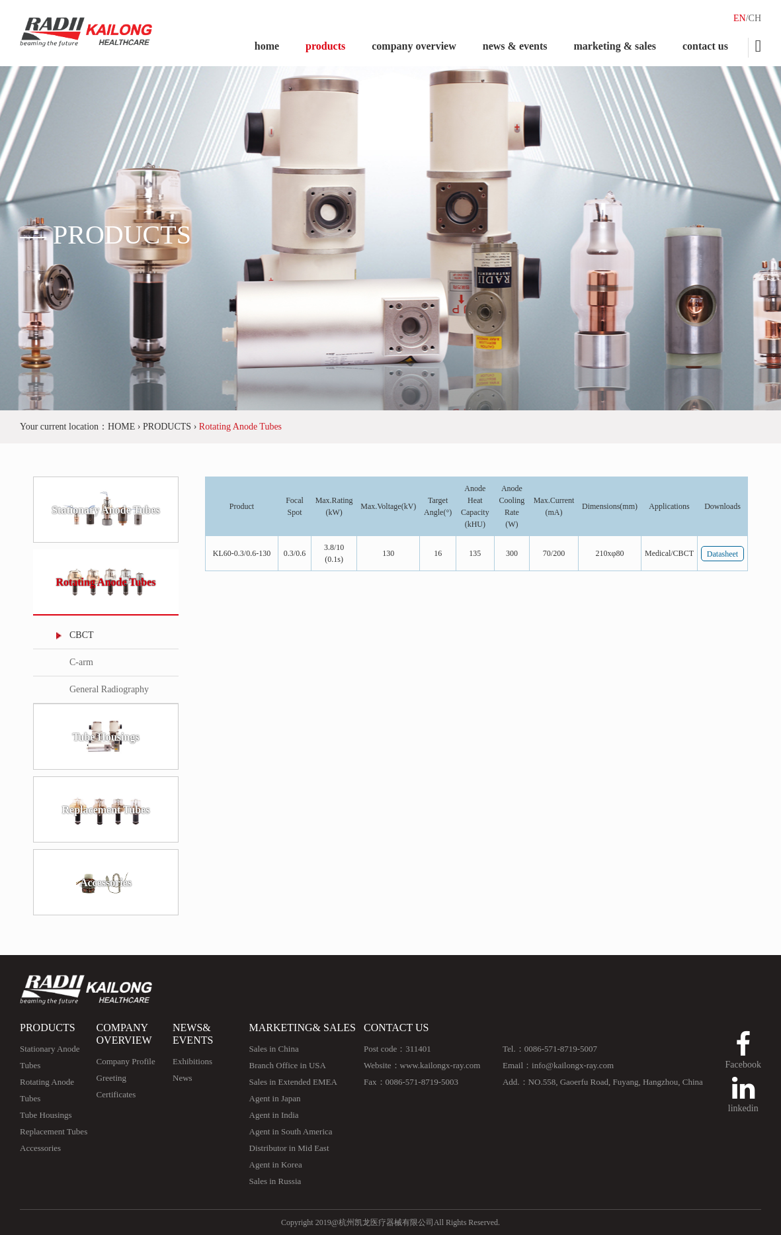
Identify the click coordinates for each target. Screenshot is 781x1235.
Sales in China (274, 1049)
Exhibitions (192, 1061)
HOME (121, 427)
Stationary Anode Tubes (106, 510)
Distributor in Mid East (289, 1148)
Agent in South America (291, 1131)
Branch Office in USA (287, 1065)
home (267, 46)
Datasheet (722, 554)
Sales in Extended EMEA (293, 1082)
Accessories (106, 882)
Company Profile (126, 1061)
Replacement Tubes (106, 809)
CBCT (81, 635)
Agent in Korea (275, 1164)
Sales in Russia (275, 1181)
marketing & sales (615, 46)
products (325, 46)
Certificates (116, 1094)
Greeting (111, 1078)
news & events (515, 46)
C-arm (81, 662)
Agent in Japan (275, 1098)
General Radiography (109, 689)
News (182, 1078)
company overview (414, 46)
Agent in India (274, 1115)
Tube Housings (105, 737)
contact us (705, 46)
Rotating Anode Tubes (105, 582)
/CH (753, 18)
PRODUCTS (167, 427)
